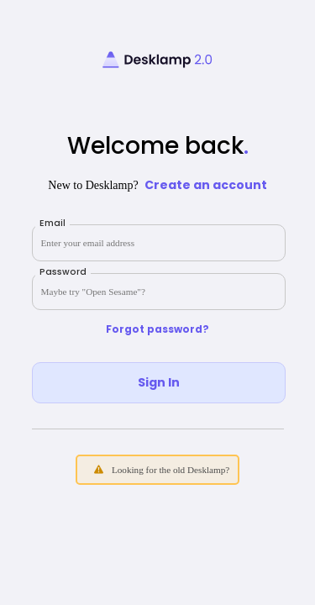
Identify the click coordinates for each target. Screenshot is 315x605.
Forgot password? (157, 329)
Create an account (205, 184)
